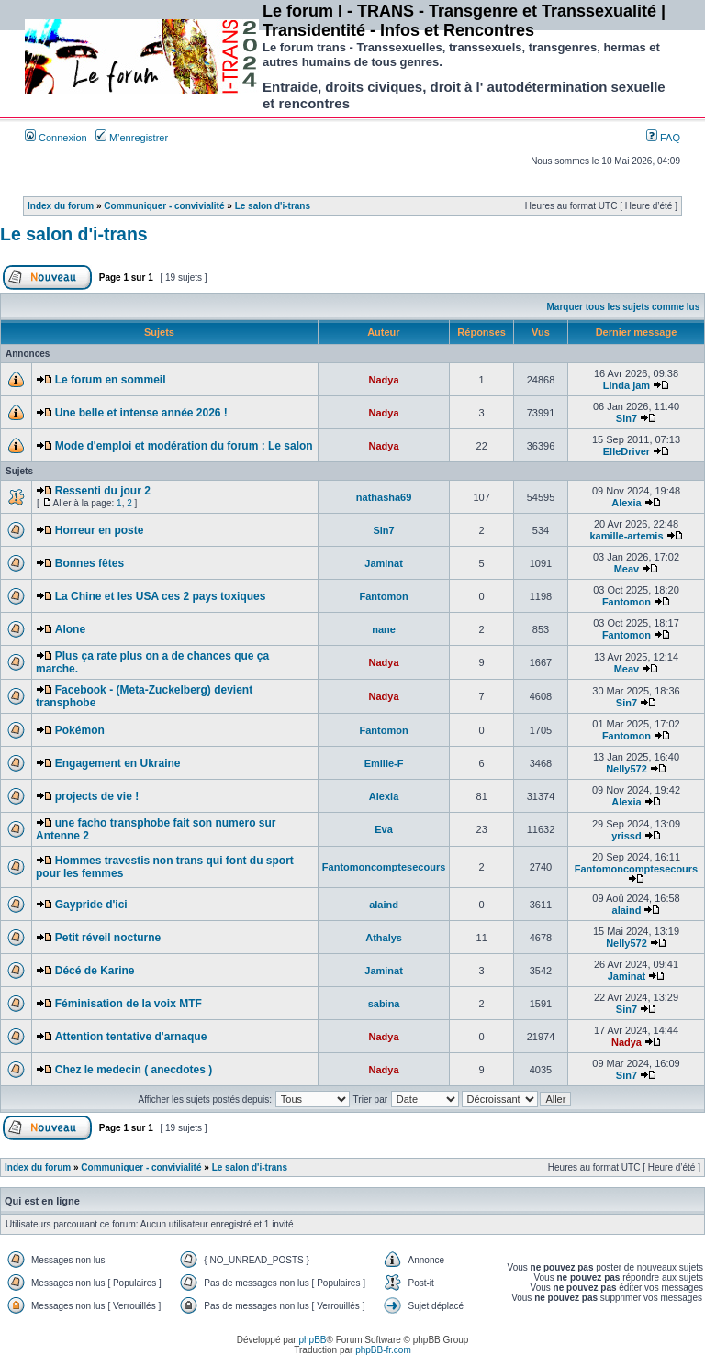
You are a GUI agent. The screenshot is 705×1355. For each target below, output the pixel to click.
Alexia (626, 502)
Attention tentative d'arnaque (131, 1036)
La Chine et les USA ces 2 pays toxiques (160, 596)
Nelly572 (626, 768)
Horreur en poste (99, 530)
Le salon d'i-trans (272, 206)
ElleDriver (626, 451)
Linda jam (626, 385)
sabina (384, 1003)
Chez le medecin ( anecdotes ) (133, 1069)
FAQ (663, 137)
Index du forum (61, 206)
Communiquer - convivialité (164, 206)
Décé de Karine (95, 970)
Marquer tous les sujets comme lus (623, 307)
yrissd (626, 835)
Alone (70, 629)
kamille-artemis (626, 535)
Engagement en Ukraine (118, 763)
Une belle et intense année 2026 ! (141, 412)
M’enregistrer (131, 137)
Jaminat (383, 563)
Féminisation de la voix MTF (128, 1003)
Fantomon (383, 596)
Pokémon (80, 730)
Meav (627, 568)
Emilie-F (384, 763)
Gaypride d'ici (91, 904)
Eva (384, 829)
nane (384, 629)
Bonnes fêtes (89, 563)
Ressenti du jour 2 (103, 490)
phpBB (312, 1340)
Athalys (383, 937)
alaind (383, 904)
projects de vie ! (97, 796)
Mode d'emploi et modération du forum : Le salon (184, 445)
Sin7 (626, 418)
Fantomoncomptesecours (383, 866)
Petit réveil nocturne (108, 937)
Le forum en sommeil (110, 379)
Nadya (384, 379)
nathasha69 (384, 497)
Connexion (56, 137)
